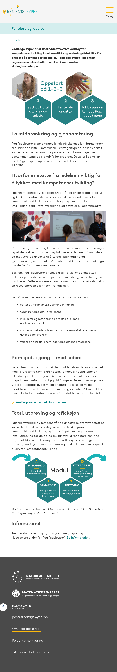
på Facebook (21, 607)
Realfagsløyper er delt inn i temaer (41, 402)
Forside (16, 40)
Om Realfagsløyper (26, 629)
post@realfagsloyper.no (30, 617)
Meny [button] (110, 12)
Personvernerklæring (27, 640)
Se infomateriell (78, 537)
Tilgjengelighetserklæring (31, 652)
